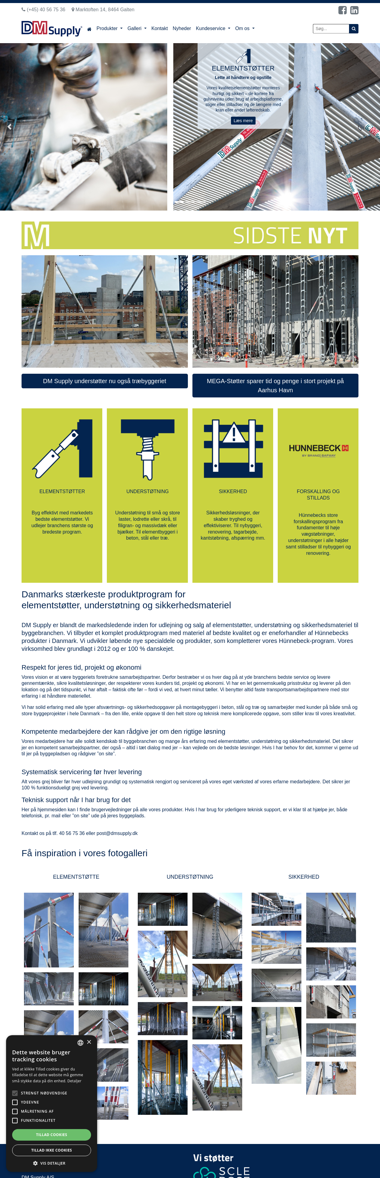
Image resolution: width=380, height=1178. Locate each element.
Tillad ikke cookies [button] (51, 1150)
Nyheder (182, 28)
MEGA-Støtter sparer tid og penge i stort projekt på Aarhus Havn (275, 385)
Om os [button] (243, 28)
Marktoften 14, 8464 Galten (103, 9)
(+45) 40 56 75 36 (43, 9)
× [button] (89, 1042)
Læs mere (243, 120)
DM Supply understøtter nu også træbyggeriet (104, 381)
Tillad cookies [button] (51, 1134)
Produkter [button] (108, 28)
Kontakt (159, 28)
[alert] (51, 1103)
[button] (9, 127)
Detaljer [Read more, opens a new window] (74, 1081)
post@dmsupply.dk (117, 833)
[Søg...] (331, 28)
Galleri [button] (135, 28)
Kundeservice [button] (211, 28)
